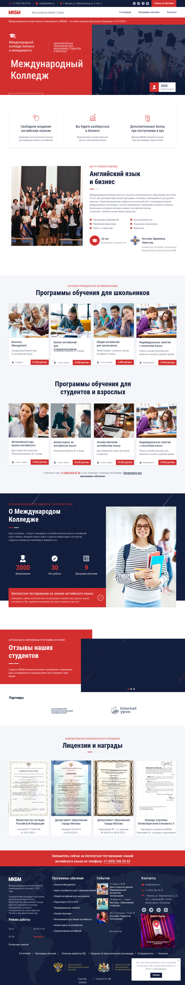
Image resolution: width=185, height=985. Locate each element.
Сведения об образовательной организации (112, 953)
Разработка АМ (103, 978)
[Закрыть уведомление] (178, 960)
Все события (116, 931)
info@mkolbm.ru (46, 3)
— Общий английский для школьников (70, 896)
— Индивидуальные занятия (66, 907)
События (103, 878)
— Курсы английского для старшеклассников (74, 890)
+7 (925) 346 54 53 (21, 3)
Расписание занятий (18, 944)
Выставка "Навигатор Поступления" (120, 917)
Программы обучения (45, 953)
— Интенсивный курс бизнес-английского (72, 919)
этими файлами (159, 969)
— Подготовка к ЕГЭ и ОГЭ (65, 902)
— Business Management (63, 884)
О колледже (25, 953)
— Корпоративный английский (66, 931)
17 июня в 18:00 (117, 884)
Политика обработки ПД (74, 953)
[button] (57, 597)
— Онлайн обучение (61, 913)
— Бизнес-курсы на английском (67, 925)
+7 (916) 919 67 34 (71, 473)
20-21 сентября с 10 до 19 (122, 913)
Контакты (163, 953)
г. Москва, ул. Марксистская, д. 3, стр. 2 (82, 3)
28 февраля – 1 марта (120, 899)
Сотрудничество (145, 953)
